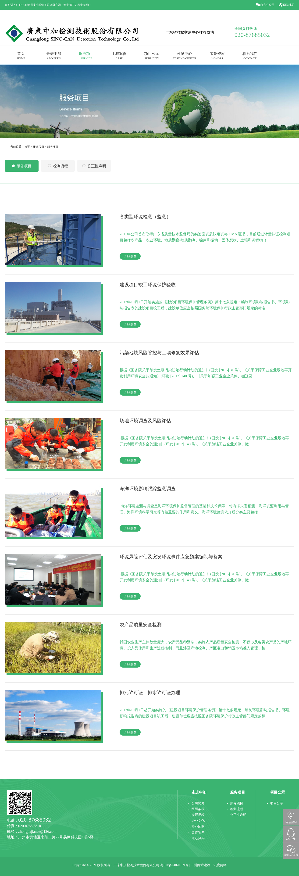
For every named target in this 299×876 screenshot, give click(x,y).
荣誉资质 (217, 56)
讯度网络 (220, 865)
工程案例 (119, 56)
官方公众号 (265, 4)
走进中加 (53, 56)
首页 (21, 56)
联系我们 (249, 56)
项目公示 (151, 56)
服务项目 (86, 56)
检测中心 (184, 56)
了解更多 (130, 256)
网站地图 (286, 4)
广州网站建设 (200, 865)
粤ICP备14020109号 (174, 865)
